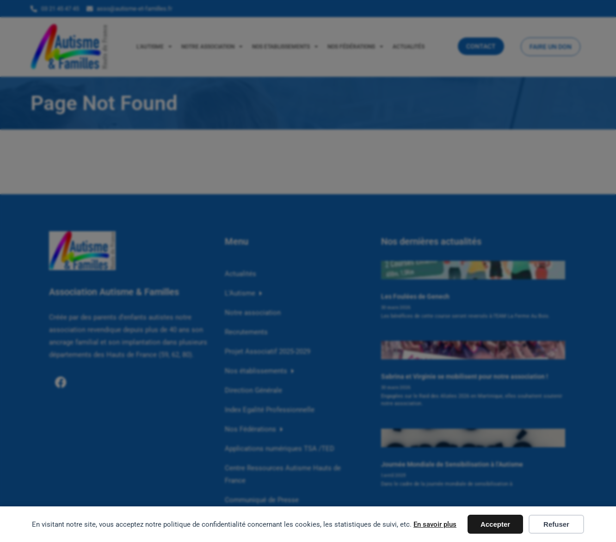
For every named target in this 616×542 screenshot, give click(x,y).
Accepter (495, 524)
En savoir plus (434, 524)
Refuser (556, 524)
